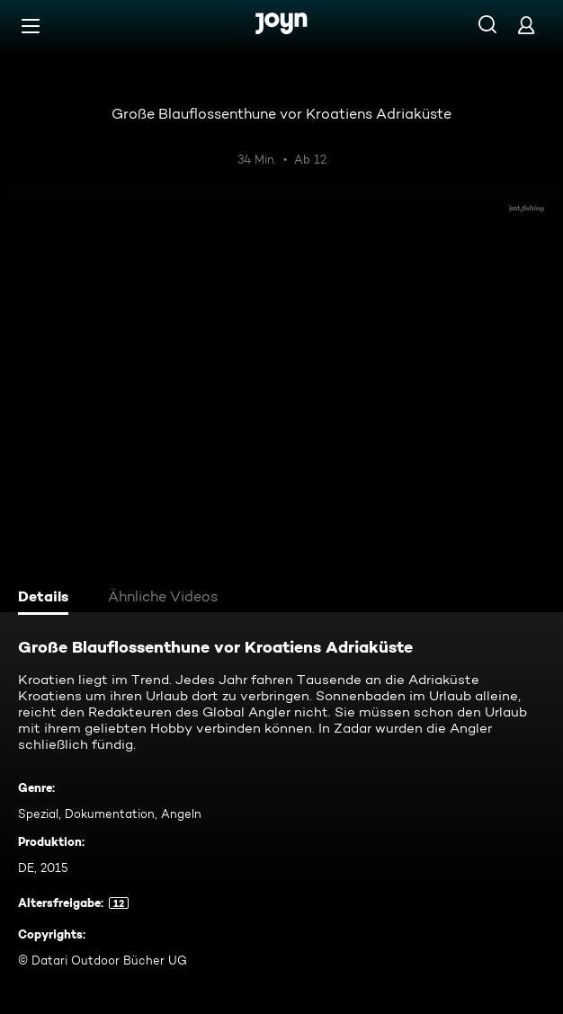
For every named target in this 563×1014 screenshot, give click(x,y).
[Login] (526, 24)
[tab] (45, 599)
